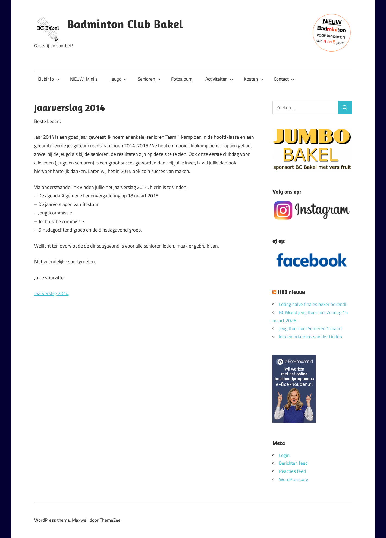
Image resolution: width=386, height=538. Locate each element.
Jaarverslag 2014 (51, 293)
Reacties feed (292, 471)
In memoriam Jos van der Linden (310, 336)
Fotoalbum (181, 79)
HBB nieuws (291, 292)
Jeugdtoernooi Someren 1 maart (310, 328)
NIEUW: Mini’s (84, 79)
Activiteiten (219, 79)
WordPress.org (293, 479)
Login (284, 455)
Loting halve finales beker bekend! (312, 304)
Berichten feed (293, 463)
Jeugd (118, 79)
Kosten (253, 79)
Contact (284, 79)
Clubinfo (48, 79)
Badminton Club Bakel (125, 24)
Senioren (149, 79)
